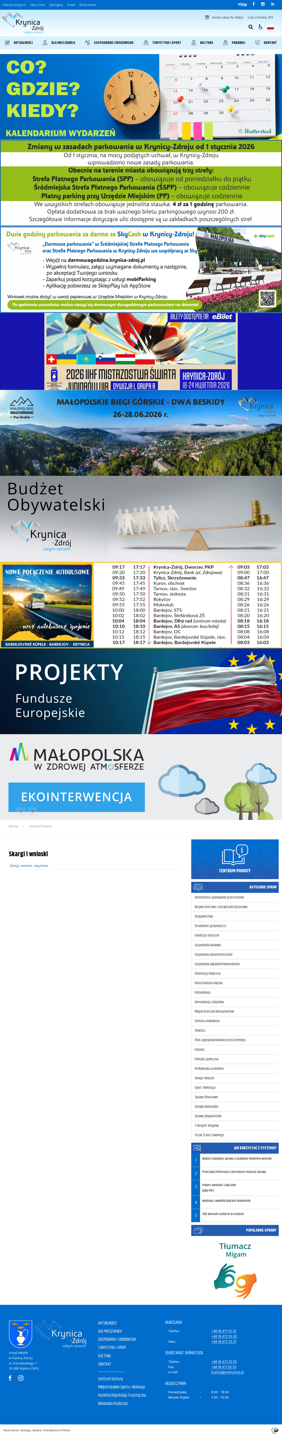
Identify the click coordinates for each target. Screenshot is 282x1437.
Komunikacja (202, 992)
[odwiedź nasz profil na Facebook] (253, 4)
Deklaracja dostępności (14, 4)
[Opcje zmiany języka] (270, 27)
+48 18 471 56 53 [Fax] (223, 1367)
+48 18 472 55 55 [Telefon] (224, 1362)
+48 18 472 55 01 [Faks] (223, 1341)
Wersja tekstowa (87, 4)
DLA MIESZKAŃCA (110, 1331)
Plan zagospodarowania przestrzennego (220, 1040)
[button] (260, 27)
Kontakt (71, 4)
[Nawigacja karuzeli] (26, 811)
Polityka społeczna (207, 1059)
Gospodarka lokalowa (208, 945)
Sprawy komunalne (206, 1107)
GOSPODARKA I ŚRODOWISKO (117, 1339)
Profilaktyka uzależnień (209, 1069)
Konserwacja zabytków (209, 1002)
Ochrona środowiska (207, 1021)
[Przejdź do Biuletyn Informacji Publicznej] (242, 4)
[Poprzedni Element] (21, 811)
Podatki (199, 1050)
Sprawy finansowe (206, 1097)
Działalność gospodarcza (210, 926)
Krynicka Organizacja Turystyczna (122, 1395)
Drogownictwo (204, 916)
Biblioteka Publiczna (112, 1403)
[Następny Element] (32, 811)
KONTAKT (104, 1364)
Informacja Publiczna (208, 973)
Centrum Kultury (110, 1379)
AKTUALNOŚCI (107, 1323)
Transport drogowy (207, 1126)
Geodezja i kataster (207, 935)
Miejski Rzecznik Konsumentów (214, 1011)
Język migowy (56, 4)
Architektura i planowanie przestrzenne (219, 897)
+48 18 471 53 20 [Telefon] (223, 1331)
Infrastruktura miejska (209, 983)
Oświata (200, 1030)
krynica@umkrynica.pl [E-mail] (227, 1372)
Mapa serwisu (38, 4)
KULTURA (104, 1356)
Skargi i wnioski (204, 1078)
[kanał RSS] (272, 4)
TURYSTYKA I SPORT (112, 1347)
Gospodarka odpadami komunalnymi (217, 964)
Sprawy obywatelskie (208, 1116)
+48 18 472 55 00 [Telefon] (224, 1336)
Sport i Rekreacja (205, 1088)
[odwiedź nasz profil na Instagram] (263, 4)
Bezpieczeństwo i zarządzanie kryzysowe (221, 907)
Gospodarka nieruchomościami (213, 954)
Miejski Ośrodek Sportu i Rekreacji (121, 1387)
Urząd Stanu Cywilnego (209, 1135)
